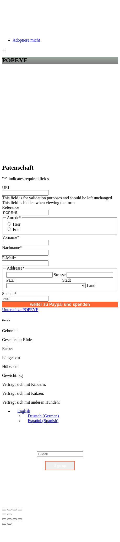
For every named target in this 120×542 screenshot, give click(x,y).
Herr (16, 224)
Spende (9, 293)
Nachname (12, 247)
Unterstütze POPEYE (20, 309)
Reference (10, 207)
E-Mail (9, 258)
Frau (16, 229)
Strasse (60, 274)
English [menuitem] (23, 411)
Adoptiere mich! (26, 40)
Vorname (10, 237)
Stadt (66, 280)
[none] (65, 416)
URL (6, 187)
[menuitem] (21, 411)
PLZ (10, 280)
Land (91, 285)
